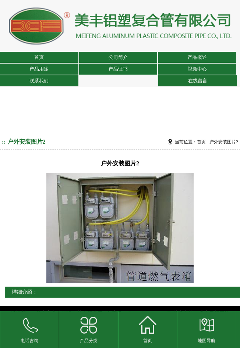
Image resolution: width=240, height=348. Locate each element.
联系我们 (39, 80)
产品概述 (197, 57)
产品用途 (39, 69)
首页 (39, 57)
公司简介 (118, 57)
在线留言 (197, 80)
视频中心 (197, 69)
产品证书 (118, 69)
